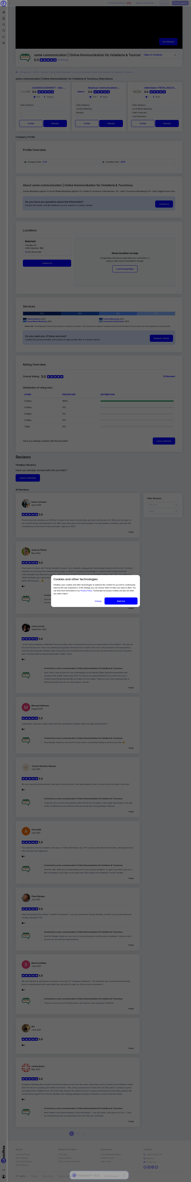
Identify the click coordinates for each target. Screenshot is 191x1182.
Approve (121, 601)
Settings (98, 601)
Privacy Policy (86, 590)
